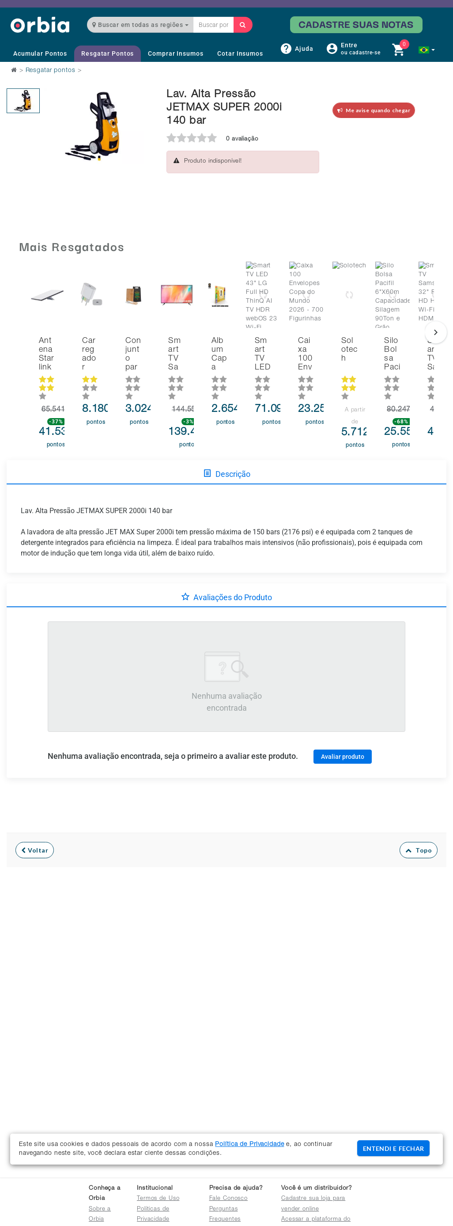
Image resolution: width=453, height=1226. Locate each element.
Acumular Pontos (40, 53)
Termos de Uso (158, 1199)
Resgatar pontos (51, 71)
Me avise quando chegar (374, 110)
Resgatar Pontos (107, 53)
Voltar (34, 831)
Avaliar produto (342, 737)
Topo (418, 831)
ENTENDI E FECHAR (393, 1148)
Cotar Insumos (240, 53)
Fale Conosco (228, 1199)
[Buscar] (243, 25)
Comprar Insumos (175, 53)
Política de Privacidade (249, 1145)
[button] (427, 49)
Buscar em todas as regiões (140, 24)
